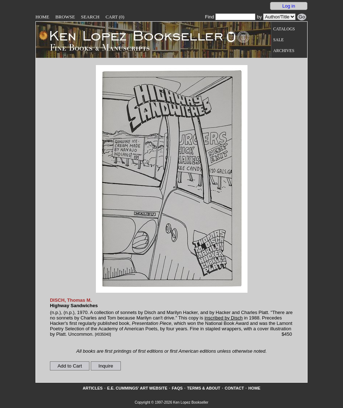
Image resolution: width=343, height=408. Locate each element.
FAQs (177, 388)
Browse (65, 17)
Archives (283, 50)
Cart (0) (115, 17)
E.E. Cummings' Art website (137, 388)
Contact (234, 388)
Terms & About (203, 388)
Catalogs (284, 29)
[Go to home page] (131, 35)
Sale (278, 40)
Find (230, 17)
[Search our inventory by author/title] (279, 16)
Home (42, 17)
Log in (288, 6)
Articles (92, 388)
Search (90, 17)
